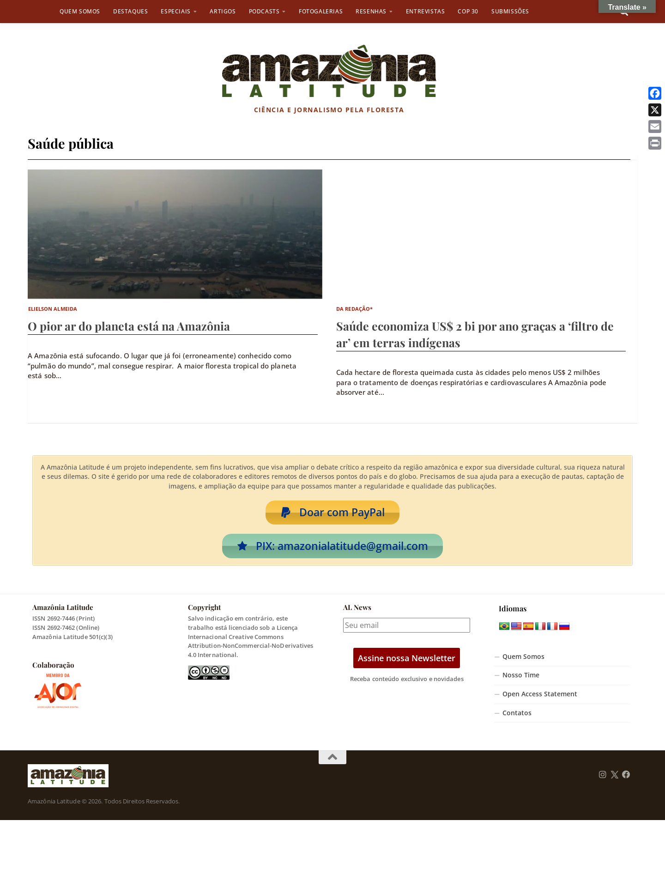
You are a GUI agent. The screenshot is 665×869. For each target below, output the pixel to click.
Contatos (517, 715)
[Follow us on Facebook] (626, 777)
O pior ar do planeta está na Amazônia (129, 325)
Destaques (130, 11)
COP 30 (468, 11)
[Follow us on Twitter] (614, 777)
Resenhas (371, 11)
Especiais (175, 11)
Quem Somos (80, 11)
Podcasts (264, 11)
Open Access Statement (539, 696)
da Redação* (354, 308)
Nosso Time (520, 677)
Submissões (510, 11)
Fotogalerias (321, 11)
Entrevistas (425, 11)
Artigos (223, 11)
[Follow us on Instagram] (602, 777)
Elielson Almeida (53, 308)
